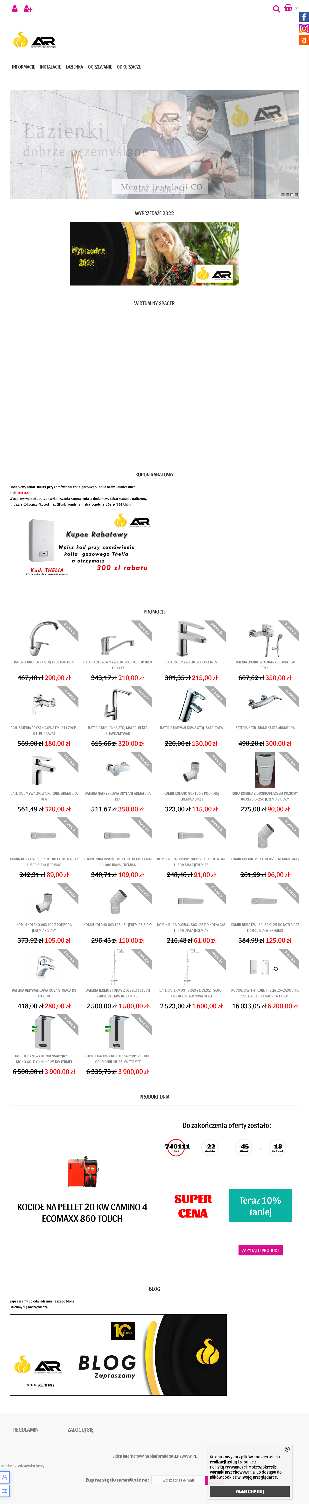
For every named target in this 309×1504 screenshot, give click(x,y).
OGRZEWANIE (100, 67)
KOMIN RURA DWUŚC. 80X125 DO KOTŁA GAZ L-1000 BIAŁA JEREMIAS (265, 927)
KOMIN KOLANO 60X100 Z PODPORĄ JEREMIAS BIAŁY (44, 927)
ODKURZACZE (129, 67)
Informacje (23, 67)
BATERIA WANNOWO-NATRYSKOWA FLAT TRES (265, 665)
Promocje (155, 611)
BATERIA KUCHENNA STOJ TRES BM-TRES (44, 662)
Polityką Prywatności (228, 1466)
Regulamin (25, 1429)
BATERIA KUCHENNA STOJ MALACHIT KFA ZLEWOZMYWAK (117, 730)
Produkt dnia (154, 1096)
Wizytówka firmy (31, 1465)
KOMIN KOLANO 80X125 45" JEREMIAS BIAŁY (118, 924)
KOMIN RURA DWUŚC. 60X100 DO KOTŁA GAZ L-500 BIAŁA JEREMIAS (44, 861)
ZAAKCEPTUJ (249, 1491)
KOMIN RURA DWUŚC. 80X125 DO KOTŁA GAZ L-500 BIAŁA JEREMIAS (191, 861)
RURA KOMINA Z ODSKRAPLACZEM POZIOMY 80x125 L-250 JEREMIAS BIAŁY (265, 796)
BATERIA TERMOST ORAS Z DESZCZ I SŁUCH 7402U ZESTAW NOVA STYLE (118, 993)
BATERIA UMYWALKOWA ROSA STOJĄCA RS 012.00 (44, 993)
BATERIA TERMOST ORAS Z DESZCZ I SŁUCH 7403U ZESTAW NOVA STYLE (191, 993)
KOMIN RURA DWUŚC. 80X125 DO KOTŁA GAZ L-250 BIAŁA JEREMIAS (191, 927)
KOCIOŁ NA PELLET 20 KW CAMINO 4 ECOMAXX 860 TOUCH (82, 1211)
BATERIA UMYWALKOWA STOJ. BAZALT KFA (191, 727)
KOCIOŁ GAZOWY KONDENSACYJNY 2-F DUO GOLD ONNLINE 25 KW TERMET (118, 1058)
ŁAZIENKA (74, 67)
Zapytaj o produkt (260, 1250)
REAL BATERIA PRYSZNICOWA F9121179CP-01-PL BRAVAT (44, 730)
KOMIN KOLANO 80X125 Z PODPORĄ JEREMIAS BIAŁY (191, 796)
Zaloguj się (80, 1429)
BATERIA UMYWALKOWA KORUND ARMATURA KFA (44, 796)
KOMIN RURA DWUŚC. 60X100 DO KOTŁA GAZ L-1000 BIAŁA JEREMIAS (118, 861)
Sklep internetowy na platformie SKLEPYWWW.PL (154, 1455)
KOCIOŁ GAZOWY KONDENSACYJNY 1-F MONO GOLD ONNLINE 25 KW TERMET (44, 1058)
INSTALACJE (50, 67)
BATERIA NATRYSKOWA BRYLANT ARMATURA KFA (118, 796)
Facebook (8, 1465)
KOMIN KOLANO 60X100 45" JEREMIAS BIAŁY (265, 858)
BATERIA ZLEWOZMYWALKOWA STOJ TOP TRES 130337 (117, 665)
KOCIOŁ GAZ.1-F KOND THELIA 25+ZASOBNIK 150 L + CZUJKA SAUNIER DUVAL (265, 993)
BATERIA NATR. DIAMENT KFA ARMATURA (265, 727)
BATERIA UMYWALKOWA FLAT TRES (191, 662)
